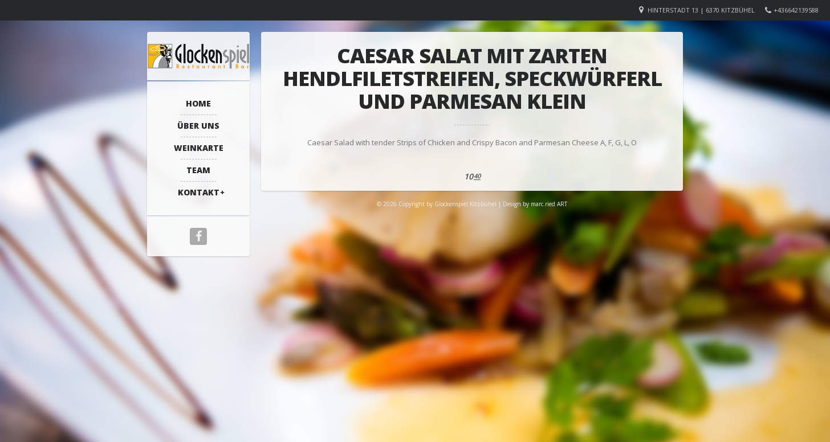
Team (198, 170)
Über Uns (198, 125)
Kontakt (198, 192)
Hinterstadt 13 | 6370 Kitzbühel (701, 10)
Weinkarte (198, 147)
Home (198, 103)
